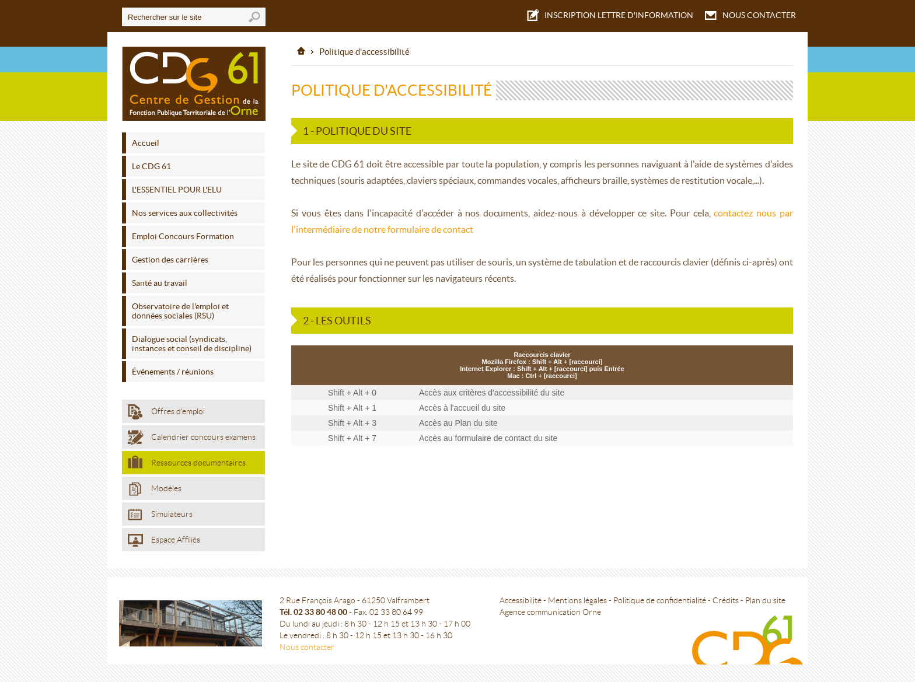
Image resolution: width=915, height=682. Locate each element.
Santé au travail (159, 283)
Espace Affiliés (164, 540)
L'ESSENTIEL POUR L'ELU (177, 189)
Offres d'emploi (166, 411)
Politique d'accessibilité (364, 52)
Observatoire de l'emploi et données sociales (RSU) (180, 311)
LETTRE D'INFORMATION (610, 14)
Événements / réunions (173, 371)
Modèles (154, 489)
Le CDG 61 (151, 166)
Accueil (145, 143)
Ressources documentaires (187, 462)
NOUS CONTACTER (750, 15)
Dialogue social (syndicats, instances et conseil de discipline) (192, 343)
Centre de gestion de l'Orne (194, 84)
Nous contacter (307, 647)
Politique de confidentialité (659, 600)
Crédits (726, 600)
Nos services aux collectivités (185, 213)
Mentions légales (577, 600)
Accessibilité (521, 600)
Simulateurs (160, 514)
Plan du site (765, 600)
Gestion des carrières (170, 259)
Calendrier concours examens (192, 437)
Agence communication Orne (550, 612)
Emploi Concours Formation (183, 236)
